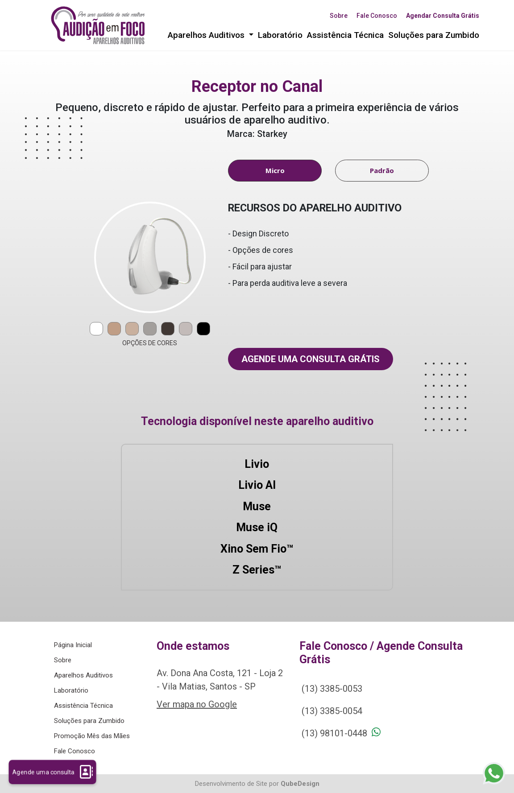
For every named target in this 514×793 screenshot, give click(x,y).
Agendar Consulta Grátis (442, 15)
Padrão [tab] (382, 170)
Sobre (339, 15)
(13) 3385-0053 (332, 688)
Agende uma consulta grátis (310, 359)
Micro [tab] (275, 170)
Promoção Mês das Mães (92, 736)
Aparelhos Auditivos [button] (207, 35)
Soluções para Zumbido (433, 35)
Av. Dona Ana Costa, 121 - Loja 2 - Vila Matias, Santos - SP (220, 680)
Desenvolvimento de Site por (237, 784)
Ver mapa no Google (197, 704)
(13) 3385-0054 (332, 711)
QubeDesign (300, 784)
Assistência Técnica (345, 35)
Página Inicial (73, 645)
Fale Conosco (376, 15)
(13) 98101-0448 (334, 733)
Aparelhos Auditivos (83, 675)
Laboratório (280, 35)
